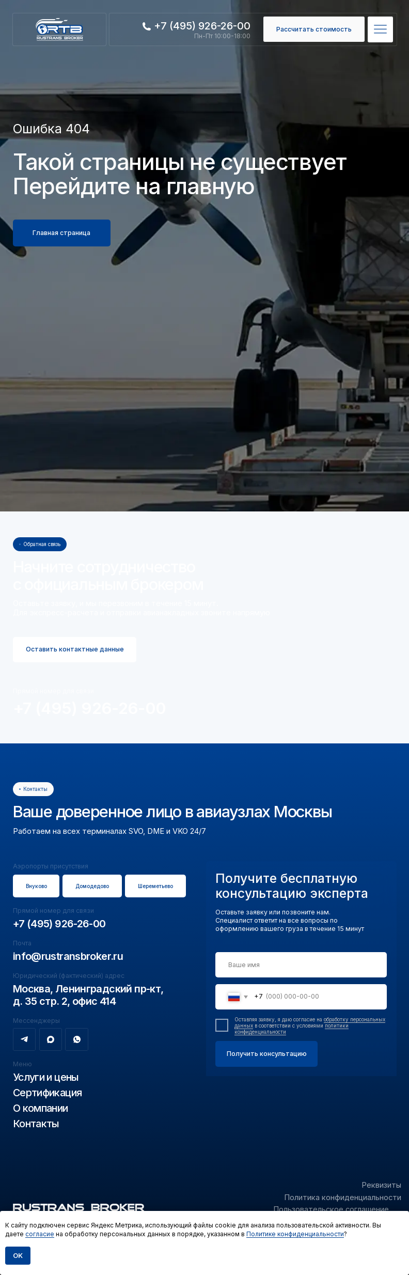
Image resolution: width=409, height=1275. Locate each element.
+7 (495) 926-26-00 (89, 708)
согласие (39, 1234)
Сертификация (47, 1092)
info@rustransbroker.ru (68, 956)
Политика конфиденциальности (342, 1197)
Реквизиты (381, 1185)
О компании (40, 1108)
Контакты (36, 1123)
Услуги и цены (46, 1077)
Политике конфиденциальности (295, 1234)
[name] (301, 965)
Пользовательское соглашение (331, 1209)
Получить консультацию (267, 1054)
